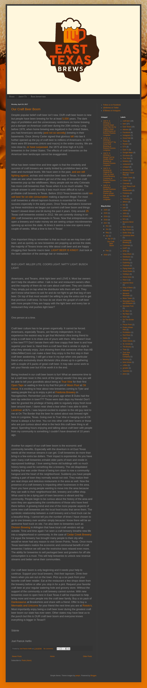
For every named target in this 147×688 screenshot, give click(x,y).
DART (125, 248)
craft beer (126, 121)
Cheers (125, 180)
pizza (125, 374)
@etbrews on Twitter (111, 108)
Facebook (126, 133)
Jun (107, 229)
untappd (126, 167)
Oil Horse (126, 156)
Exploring (126, 263)
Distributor (126, 257)
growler (125, 368)
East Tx (125, 150)
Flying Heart (127, 268)
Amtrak (125, 216)
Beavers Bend (128, 222)
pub (124, 208)
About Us (23, 96)
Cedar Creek (127, 178)
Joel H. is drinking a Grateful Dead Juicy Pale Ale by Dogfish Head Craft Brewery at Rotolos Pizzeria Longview (109, 128)
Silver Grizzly (128, 341)
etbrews (126, 130)
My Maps (126, 314)
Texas (125, 141)
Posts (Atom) (26, 660)
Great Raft (126, 138)
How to (125, 280)
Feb (107, 251)
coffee (125, 365)
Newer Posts (17, 656)
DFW (125, 251)
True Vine (126, 158)
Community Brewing (127, 241)
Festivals (126, 265)
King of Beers (128, 288)
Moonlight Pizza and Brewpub (129, 302)
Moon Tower (127, 298)
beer (124, 124)
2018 (106, 220)
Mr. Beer (126, 311)
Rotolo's (126, 144)
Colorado (126, 183)
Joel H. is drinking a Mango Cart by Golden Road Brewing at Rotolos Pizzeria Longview (109, 159)
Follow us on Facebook (112, 105)
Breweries (126, 170)
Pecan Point (127, 325)
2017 (106, 223)
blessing (126, 359)
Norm (125, 317)
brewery (126, 161)
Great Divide (127, 271)
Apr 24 (110, 239)
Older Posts (87, 656)
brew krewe (127, 362)
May (107, 233)
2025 (106, 210)
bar (124, 205)
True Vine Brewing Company (126, 355)
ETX (124, 147)
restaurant (126, 164)
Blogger (93, 676)
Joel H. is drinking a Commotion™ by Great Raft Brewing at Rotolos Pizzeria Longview (109, 144)
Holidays (126, 274)
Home (11, 96)
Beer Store (127, 227)
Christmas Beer (128, 236)
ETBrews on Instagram (111, 111)
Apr (107, 236)
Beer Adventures (38, 96)
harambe (126, 371)
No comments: (49, 648)
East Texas (127, 127)
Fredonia (126, 193)
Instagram (126, 135)
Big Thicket (127, 230)
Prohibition (127, 332)
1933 (125, 213)
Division (126, 260)
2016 (106, 255)
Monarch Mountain (126, 294)
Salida (125, 338)
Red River (126, 335)
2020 (106, 213)
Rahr (124, 196)
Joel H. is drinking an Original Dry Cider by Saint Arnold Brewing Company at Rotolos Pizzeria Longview (109, 175)
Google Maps (128, 153)
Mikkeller (126, 291)
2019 (106, 216)
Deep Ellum (127, 254)
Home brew (127, 277)
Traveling (126, 199)
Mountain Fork (128, 306)
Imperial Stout (128, 283)
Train (125, 350)
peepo (77, 676)
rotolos (125, 210)
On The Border (128, 320)
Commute (126, 245)
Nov (107, 226)
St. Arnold (126, 344)
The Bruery (127, 347)
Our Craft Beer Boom (26, 109)
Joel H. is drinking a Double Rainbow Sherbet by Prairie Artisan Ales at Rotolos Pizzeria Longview (109, 192)
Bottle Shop (127, 233)
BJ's (124, 219)
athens (125, 202)
